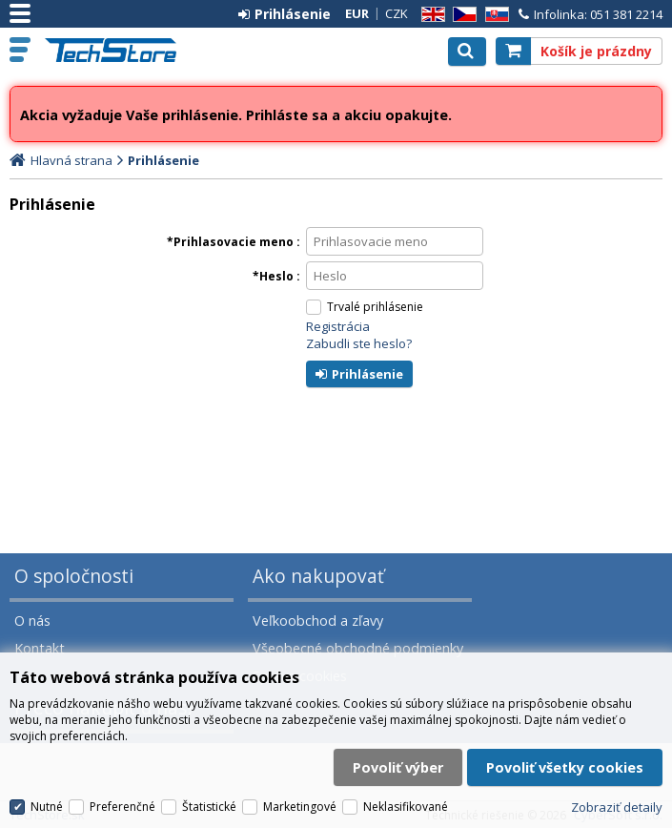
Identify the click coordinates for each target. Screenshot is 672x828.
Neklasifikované (405, 809)
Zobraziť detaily (616, 809)
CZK (396, 13)
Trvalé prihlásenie (375, 307)
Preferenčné (122, 809)
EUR (357, 13)
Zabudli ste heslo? (359, 343)
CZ (461, 15)
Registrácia (338, 326)
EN (430, 15)
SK (493, 15)
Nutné (47, 809)
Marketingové (299, 809)
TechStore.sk (119, 50)
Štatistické (209, 809)
